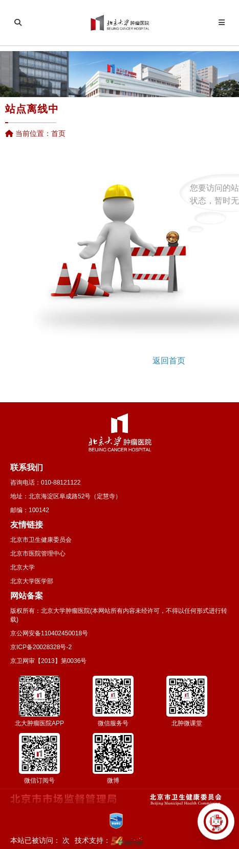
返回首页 (169, 360)
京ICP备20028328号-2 (41, 647)
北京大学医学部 (31, 581)
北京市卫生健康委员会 (41, 539)
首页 (58, 133)
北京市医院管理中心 (38, 553)
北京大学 (22, 567)
